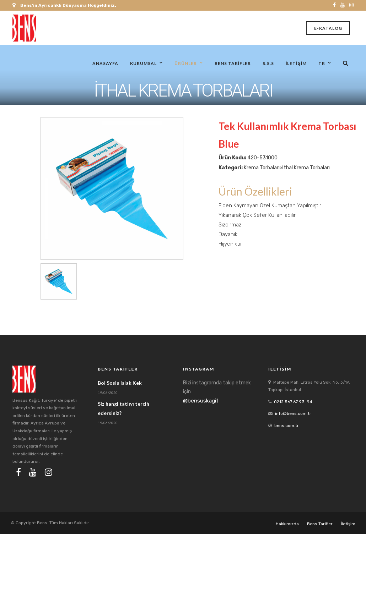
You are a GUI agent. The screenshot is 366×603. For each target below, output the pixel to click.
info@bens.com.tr (293, 413)
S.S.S (268, 63)
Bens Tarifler (233, 63)
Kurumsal (143, 63)
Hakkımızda (287, 523)
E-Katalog (328, 28)
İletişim (296, 63)
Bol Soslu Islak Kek (120, 383)
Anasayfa (105, 63)
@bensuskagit (201, 401)
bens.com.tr (286, 425)
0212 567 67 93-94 (293, 401)
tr (321, 63)
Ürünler (185, 63)
